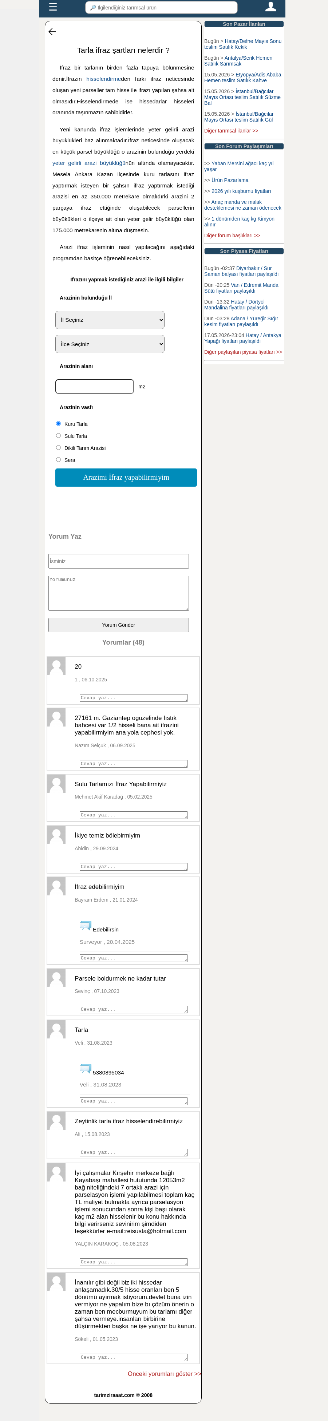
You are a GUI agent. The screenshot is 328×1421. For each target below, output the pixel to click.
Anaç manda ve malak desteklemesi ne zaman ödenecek (242, 205)
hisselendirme (103, 79)
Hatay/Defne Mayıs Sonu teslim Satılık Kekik (242, 44)
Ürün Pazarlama (230, 180)
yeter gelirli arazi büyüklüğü (88, 163)
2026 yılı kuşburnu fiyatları (241, 191)
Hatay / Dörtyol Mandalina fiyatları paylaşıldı (236, 304)
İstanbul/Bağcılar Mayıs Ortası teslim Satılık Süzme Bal (242, 97)
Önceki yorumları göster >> (164, 1391)
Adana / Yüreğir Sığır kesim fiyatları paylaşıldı (241, 321)
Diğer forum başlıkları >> (232, 235)
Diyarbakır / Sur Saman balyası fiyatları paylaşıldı (241, 271)
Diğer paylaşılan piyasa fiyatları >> (243, 352)
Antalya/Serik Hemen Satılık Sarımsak (238, 61)
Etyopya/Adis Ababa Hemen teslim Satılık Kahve (242, 77)
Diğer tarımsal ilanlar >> (231, 131)
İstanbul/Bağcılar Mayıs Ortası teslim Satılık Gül (238, 117)
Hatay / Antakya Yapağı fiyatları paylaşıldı (242, 338)
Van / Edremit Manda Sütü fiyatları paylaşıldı (241, 288)
